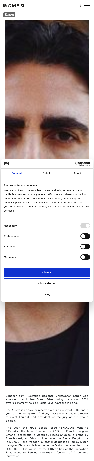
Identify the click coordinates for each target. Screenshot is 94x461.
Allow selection (47, 283)
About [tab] (77, 173)
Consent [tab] (16, 173)
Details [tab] (47, 173)
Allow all (47, 272)
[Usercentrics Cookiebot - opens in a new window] (75, 164)
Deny (47, 294)
